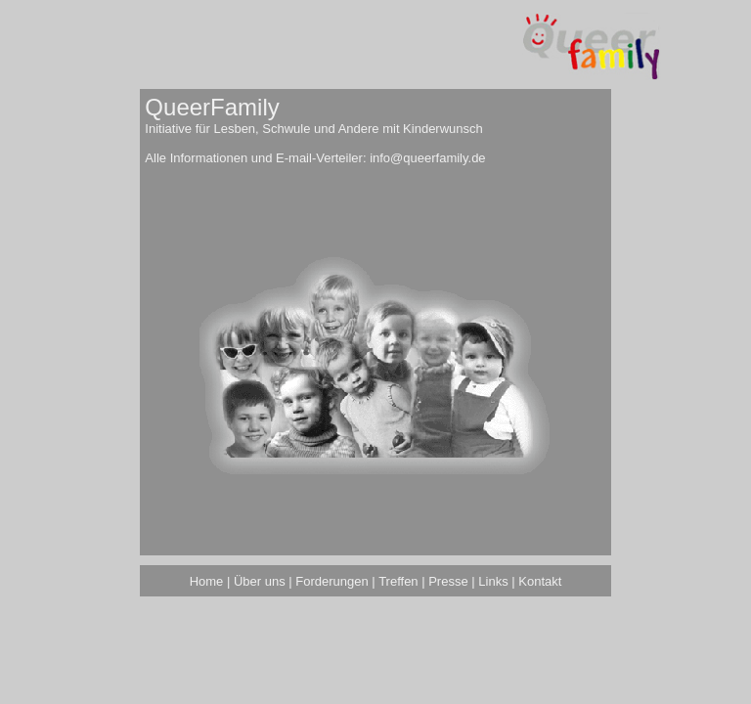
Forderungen (331, 581)
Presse (447, 581)
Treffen (398, 581)
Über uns (260, 581)
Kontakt (539, 581)
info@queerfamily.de (427, 158)
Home (207, 581)
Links (493, 581)
